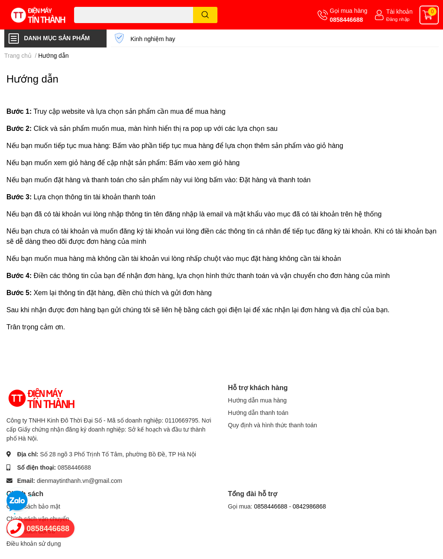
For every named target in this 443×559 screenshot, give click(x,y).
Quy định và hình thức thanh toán (272, 425)
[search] (205, 15)
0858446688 (346, 19)
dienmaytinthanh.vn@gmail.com (79, 480)
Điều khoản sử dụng (33, 543)
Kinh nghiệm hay (153, 38)
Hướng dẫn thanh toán (258, 412)
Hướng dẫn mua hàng (257, 400)
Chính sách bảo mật (33, 506)
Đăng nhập (398, 19)
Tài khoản (399, 11)
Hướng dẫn (32, 78)
